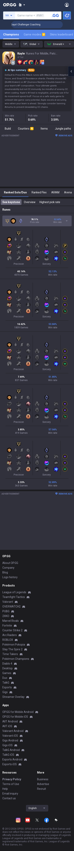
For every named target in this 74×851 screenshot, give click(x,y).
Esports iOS (9, 764)
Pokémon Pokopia (13, 644)
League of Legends (14, 592)
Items (44, 128)
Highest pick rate (49, 202)
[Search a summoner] (55, 15)
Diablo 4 (7, 663)
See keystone (11, 202)
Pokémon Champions (15, 658)
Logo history (10, 577)
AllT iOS (7, 726)
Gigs (5, 692)
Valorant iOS (10, 735)
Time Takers (10, 654)
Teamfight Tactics (13, 597)
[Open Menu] (67, 5)
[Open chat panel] (71, 71)
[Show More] (22, 5)
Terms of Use (10, 784)
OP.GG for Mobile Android (18, 711)
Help (5, 788)
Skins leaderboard (61, 34)
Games (6, 673)
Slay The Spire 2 (12, 649)
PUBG (5, 611)
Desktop (7, 668)
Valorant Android (12, 731)
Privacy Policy (11, 779)
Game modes (34, 34)
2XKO (5, 616)
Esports (7, 687)
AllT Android (10, 721)
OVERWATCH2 (11, 606)
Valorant (7, 601)
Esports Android (12, 759)
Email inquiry (10, 793)
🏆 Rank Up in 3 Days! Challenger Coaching (33, 24)
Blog (5, 572)
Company (8, 567)
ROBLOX (7, 639)
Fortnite (7, 625)
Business (42, 779)
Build (8, 128)
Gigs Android (10, 740)
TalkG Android (11, 750)
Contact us (9, 798)
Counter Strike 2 (12, 630)
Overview (30, 202)
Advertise (43, 784)
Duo (4, 677)
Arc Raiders (9, 635)
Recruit (41, 788)
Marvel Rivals (10, 620)
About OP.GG (10, 562)
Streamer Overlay (13, 696)
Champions (11, 34)
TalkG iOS (8, 754)
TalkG (5, 682)
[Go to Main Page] (9, 4)
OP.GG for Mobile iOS (15, 716)
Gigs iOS (7, 745)
